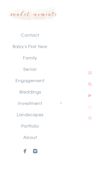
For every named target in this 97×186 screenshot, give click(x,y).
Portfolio (30, 126)
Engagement (30, 80)
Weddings (30, 92)
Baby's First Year (30, 46)
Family (30, 58)
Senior (30, 69)
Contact (30, 35)
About (30, 137)
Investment (30, 103)
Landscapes (30, 114)
